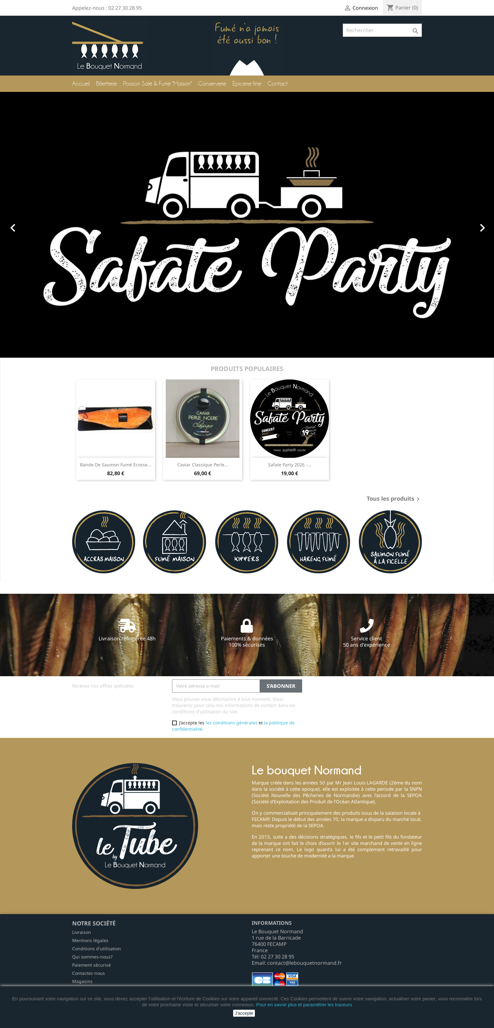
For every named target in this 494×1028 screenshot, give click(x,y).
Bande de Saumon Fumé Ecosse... (115, 465)
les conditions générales (231, 723)
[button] (37, 225)
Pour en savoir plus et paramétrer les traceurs (304, 1004)
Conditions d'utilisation (96, 949)
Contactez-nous (88, 973)
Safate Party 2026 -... (289, 465)
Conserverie (212, 83)
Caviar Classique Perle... (202, 465)
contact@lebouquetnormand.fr (304, 962)
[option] (247, 225)
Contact (277, 83)
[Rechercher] (382, 30)
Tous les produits (394, 499)
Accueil (81, 83)
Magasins (82, 981)
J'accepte (244, 1013)
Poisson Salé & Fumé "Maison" (157, 83)
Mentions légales (90, 940)
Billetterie (106, 83)
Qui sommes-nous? (92, 957)
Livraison (81, 932)
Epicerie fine (247, 83)
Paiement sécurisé (91, 965)
